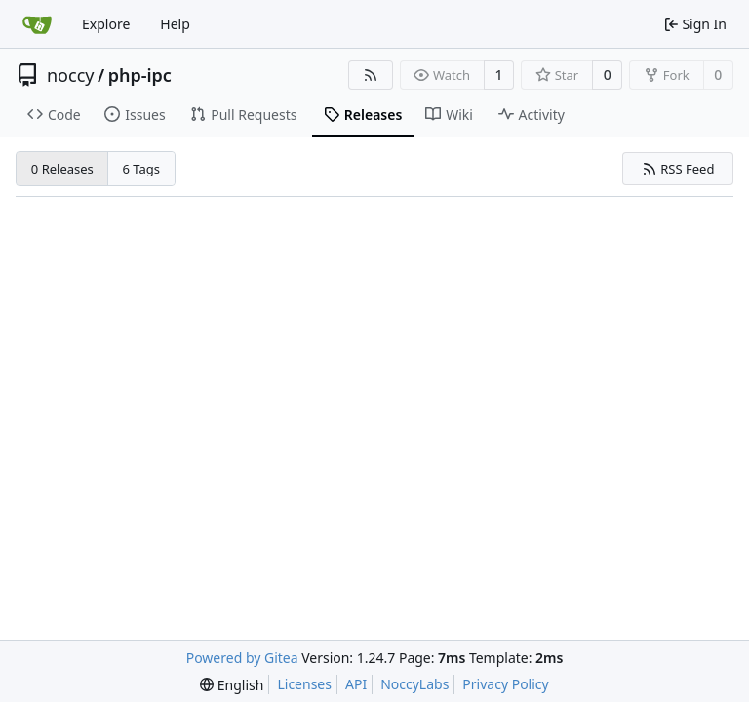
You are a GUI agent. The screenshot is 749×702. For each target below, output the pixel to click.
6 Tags (142, 168)
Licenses (304, 684)
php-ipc (140, 75)
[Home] (37, 24)
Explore (106, 24)
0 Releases (62, 168)
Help (175, 24)
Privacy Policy (505, 684)
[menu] (231, 685)
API (356, 684)
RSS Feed (678, 168)
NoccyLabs (414, 684)
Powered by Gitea (242, 657)
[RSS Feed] (370, 75)
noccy (70, 75)
